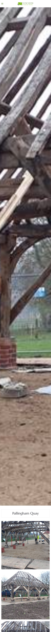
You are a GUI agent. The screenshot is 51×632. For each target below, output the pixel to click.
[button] (2, 3)
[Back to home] (25, 3)
